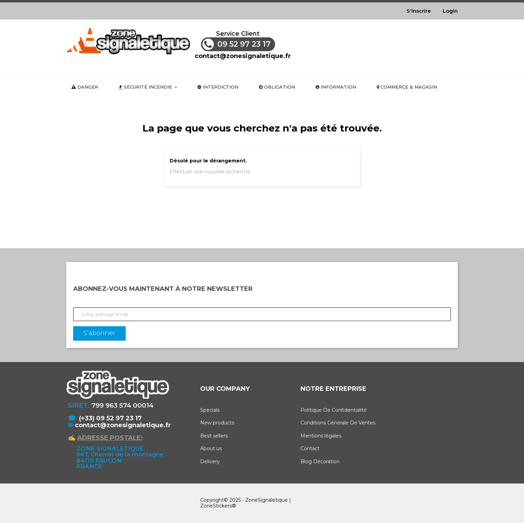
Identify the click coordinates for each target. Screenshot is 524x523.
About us (211, 448)
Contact (310, 448)
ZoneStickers (216, 506)
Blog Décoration (320, 461)
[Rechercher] (373, 44)
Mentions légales (320, 436)
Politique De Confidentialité (333, 410)
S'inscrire (419, 11)
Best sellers (214, 436)
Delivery (210, 461)
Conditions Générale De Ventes (337, 423)
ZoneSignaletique (266, 500)
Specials (209, 410)
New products (217, 423)
